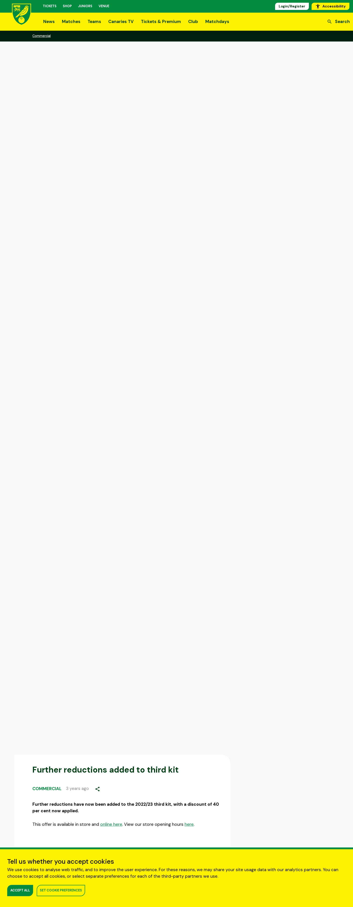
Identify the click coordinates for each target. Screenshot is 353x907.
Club (193, 21)
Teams (94, 21)
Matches (71, 21)
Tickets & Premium (161, 21)
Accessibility (330, 6)
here (189, 824)
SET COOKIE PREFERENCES (61, 890)
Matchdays (217, 21)
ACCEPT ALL (20, 890)
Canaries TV (121, 21)
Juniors (85, 6)
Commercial (46, 789)
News (49, 21)
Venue (104, 6)
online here (111, 824)
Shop (67, 6)
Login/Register (292, 6)
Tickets (50, 6)
